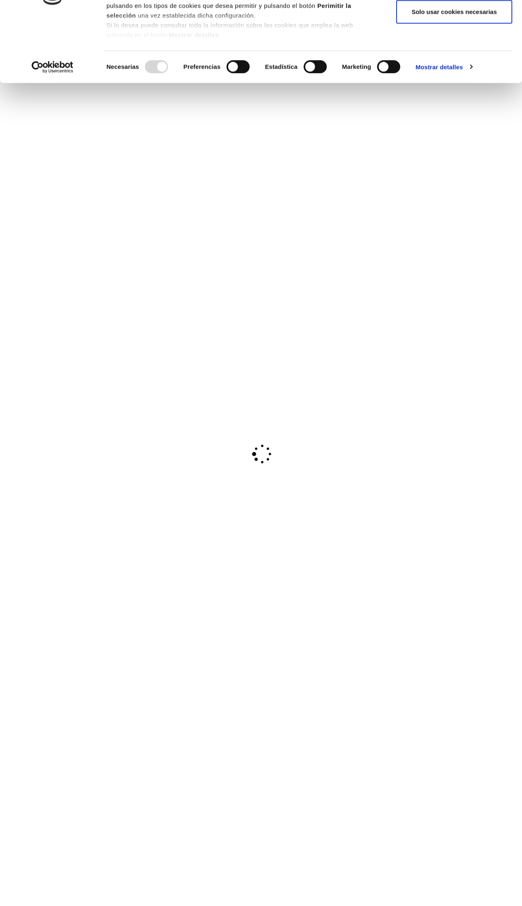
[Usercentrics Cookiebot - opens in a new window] (52, 130)
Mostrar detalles (439, 129)
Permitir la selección (454, 48)
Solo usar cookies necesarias (454, 74)
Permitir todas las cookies (454, 21)
